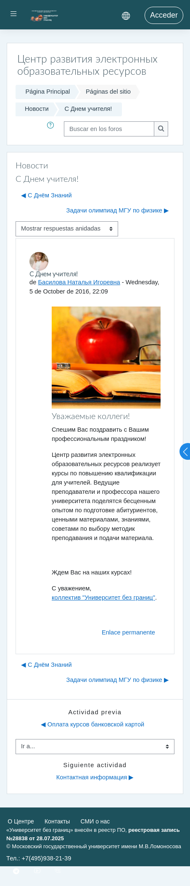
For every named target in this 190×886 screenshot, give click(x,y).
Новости (37, 108)
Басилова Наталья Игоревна (79, 282)
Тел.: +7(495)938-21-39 (38, 858)
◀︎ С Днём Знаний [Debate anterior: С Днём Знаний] (46, 195)
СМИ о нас (95, 821)
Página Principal (47, 91)
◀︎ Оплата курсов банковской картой (93, 724)
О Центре (21, 821)
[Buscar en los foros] (109, 128)
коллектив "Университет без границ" (103, 597)
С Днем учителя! (88, 108)
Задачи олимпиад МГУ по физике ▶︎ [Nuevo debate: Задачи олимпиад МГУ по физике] (117, 210)
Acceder (164, 15)
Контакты (57, 821)
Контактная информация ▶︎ (95, 777)
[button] (52, 128)
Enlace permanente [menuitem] (128, 632)
